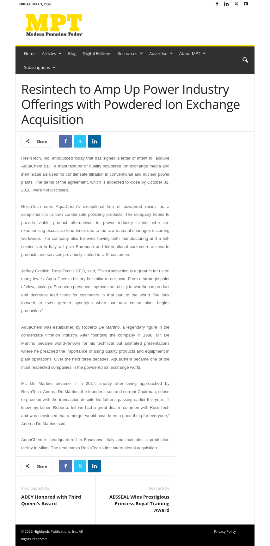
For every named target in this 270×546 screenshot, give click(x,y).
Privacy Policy (225, 531)
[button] (245, 60)
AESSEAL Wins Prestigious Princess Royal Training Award (139, 503)
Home (30, 53)
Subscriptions (40, 67)
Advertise (161, 53)
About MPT (192, 53)
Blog (72, 53)
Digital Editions (97, 53)
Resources (130, 53)
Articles (52, 53)
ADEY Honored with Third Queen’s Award (51, 500)
